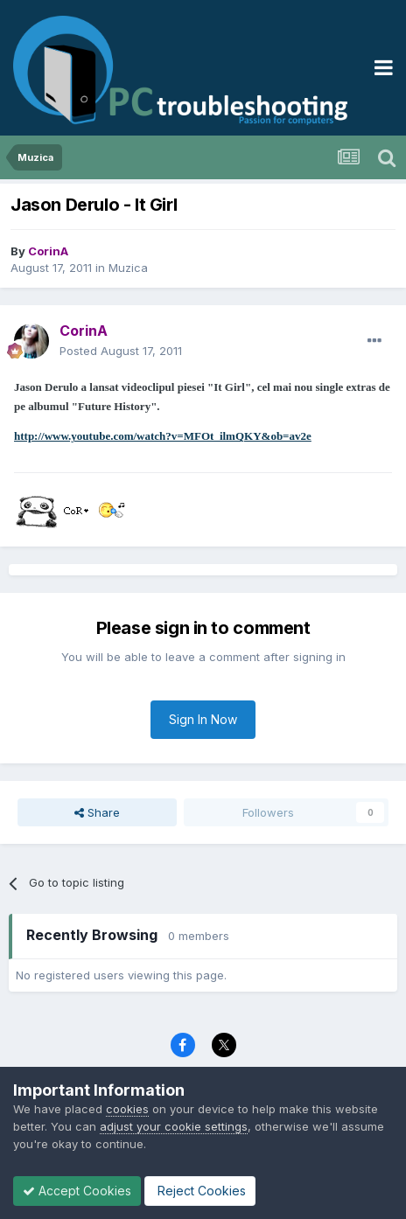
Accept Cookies (77, 1190)
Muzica (128, 268)
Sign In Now (203, 719)
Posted (121, 351)
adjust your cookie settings (174, 1126)
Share (97, 812)
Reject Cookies (200, 1190)
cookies (127, 1109)
